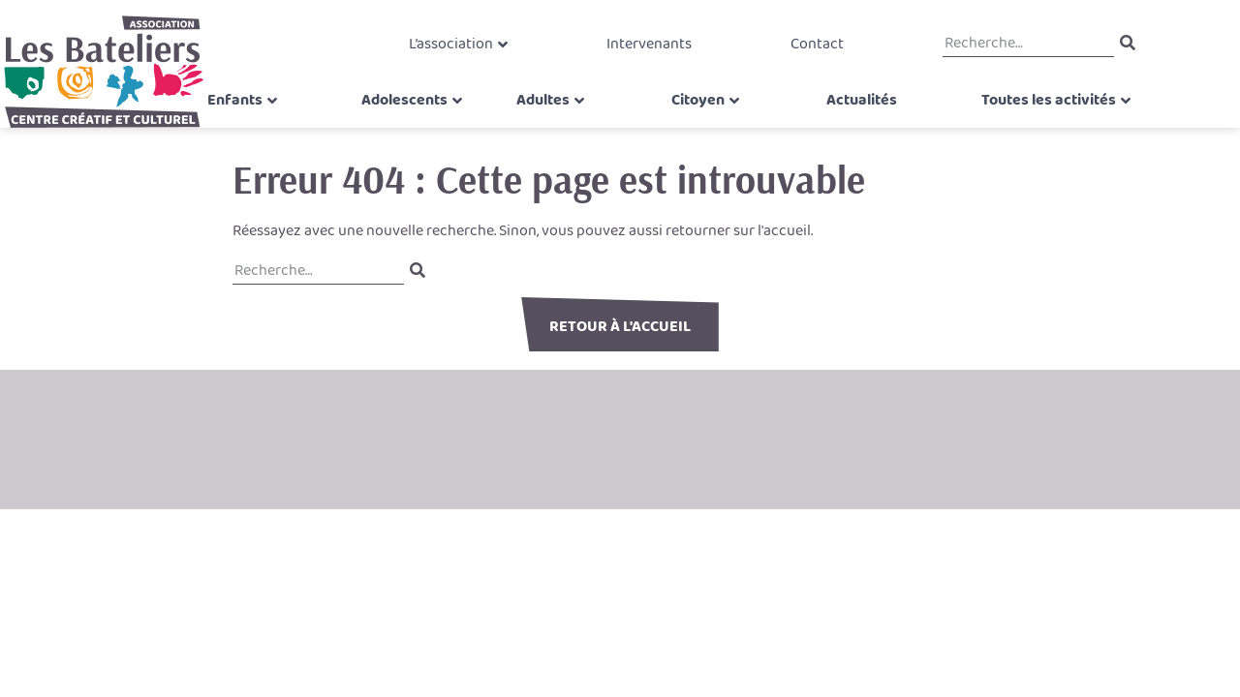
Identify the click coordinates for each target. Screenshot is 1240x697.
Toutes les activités (1002, 122)
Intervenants (649, 53)
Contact (805, 53)
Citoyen (698, 122)
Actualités (854, 122)
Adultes (550, 122)
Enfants (256, 122)
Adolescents (419, 122)
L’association (461, 53)
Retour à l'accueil (620, 327)
